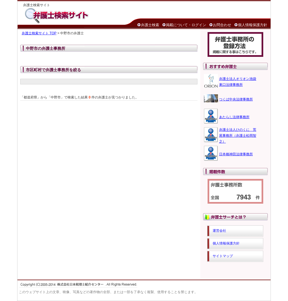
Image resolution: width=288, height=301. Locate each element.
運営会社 (219, 231)
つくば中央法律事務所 (236, 99)
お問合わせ (222, 25)
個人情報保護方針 (252, 25)
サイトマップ (223, 256)
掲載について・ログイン (186, 25)
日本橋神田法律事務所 (236, 154)
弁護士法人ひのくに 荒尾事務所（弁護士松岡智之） (237, 135)
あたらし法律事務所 (234, 117)
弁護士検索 (150, 25)
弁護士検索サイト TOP (39, 33)
